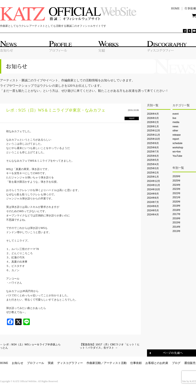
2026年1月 (153, 126)
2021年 (176, 197)
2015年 (176, 222)
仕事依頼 (136, 363)
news (175, 126)
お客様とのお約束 (156, 363)
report (176, 139)
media (176, 122)
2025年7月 (153, 151)
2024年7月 (153, 202)
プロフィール (35, 363)
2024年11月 (153, 185)
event (176, 113)
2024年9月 (153, 193)
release (177, 134)
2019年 (176, 205)
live (174, 118)
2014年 (176, 226)
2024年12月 (153, 181)
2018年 (176, 210)
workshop (178, 147)
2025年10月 (153, 139)
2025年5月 (153, 160)
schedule (177, 143)
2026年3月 (153, 118)
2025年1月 (153, 176)
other (175, 130)
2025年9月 (153, 143)
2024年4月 (153, 214)
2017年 (176, 214)
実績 (50, 363)
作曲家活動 (94, 363)
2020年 (176, 201)
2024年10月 (153, 189)
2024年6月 (153, 206)
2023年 (176, 189)
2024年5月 (153, 210)
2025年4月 (153, 164)
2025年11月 (153, 134)
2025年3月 (153, 168)
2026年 (176, 176)
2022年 (176, 193)
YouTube (177, 155)
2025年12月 (153, 130)
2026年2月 (153, 122)
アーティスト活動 (115, 363)
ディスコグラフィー (70, 363)
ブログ (176, 363)
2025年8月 (153, 147)
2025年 (176, 180)
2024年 (176, 184)
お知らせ (17, 363)
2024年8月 (153, 197)
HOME (4, 363)
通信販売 (190, 363)
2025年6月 (153, 155)
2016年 (176, 218)
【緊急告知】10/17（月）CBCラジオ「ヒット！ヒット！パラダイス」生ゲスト (110, 346)
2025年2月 (153, 172)
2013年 (176, 231)
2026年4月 (153, 113)
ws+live (177, 151)
